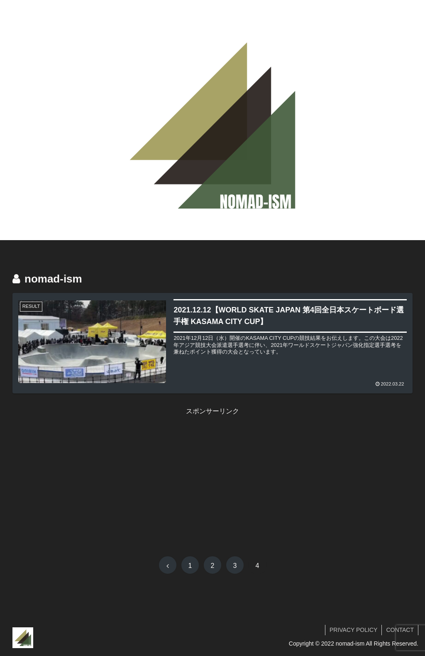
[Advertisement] (212, 475)
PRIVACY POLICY (353, 630)
